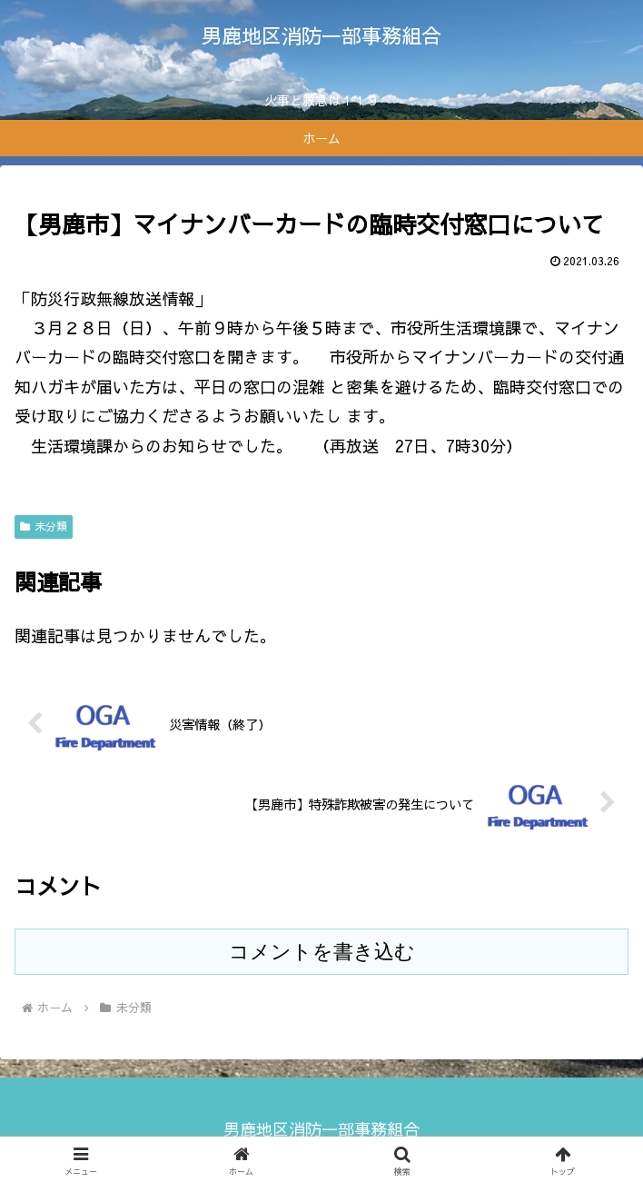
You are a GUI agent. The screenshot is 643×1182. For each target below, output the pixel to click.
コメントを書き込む (322, 951)
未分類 (43, 526)
